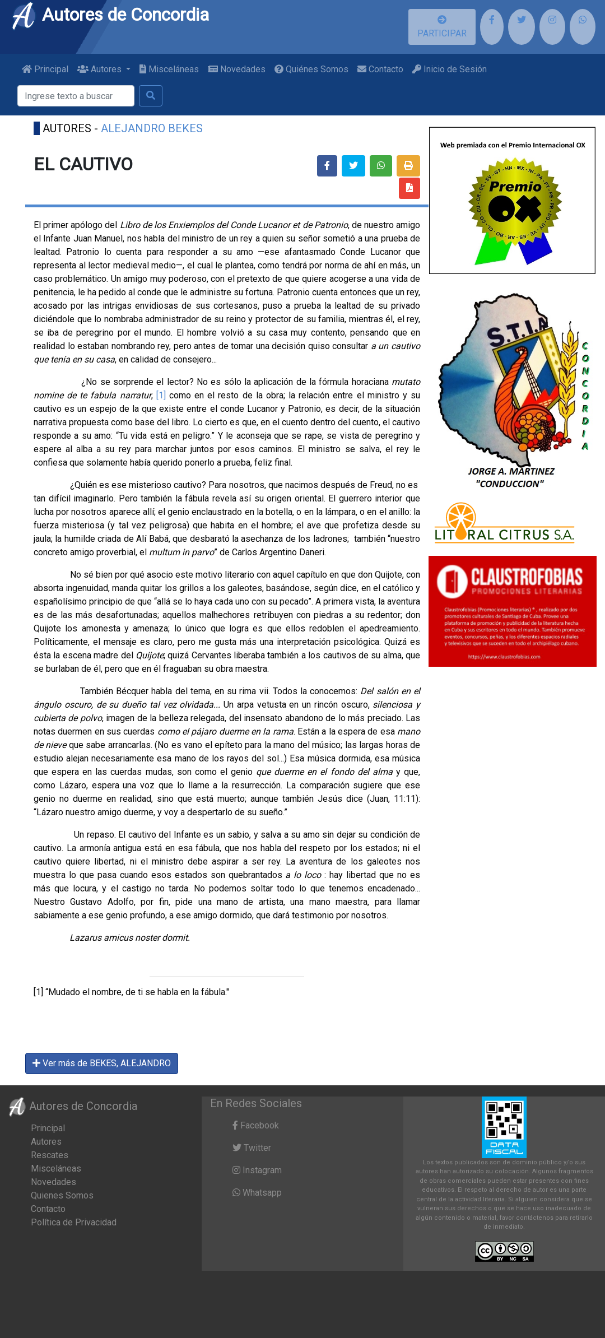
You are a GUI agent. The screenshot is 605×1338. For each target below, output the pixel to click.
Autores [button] (100, 69)
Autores (46, 1141)
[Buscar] (75, 95)
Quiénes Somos (311, 69)
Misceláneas (169, 69)
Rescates (49, 1155)
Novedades (237, 69)
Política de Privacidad (74, 1222)
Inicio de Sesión (449, 69)
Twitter (251, 1147)
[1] (162, 395)
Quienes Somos (62, 1195)
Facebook (255, 1125)
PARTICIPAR (442, 27)
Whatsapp (257, 1192)
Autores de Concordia (110, 14)
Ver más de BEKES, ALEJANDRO (101, 1063)
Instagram (257, 1170)
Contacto (380, 69)
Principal (45, 69)
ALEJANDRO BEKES (152, 128)
